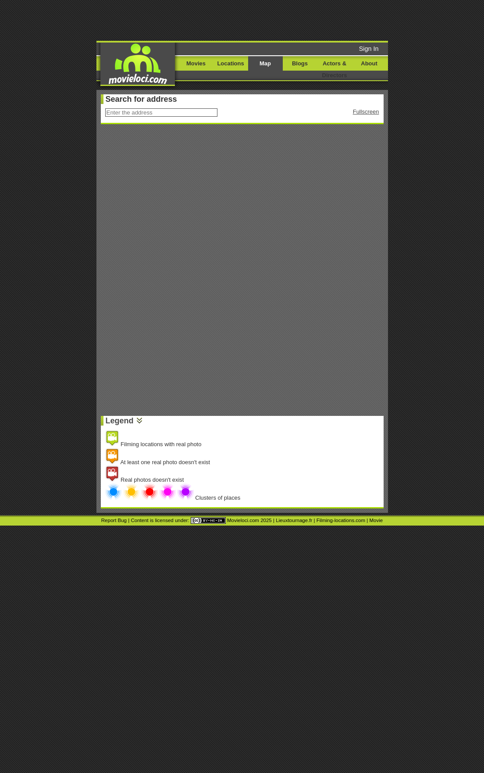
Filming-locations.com (341, 520)
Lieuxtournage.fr (294, 520)
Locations (230, 63)
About (369, 63)
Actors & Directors (334, 69)
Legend (120, 420)
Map (265, 63)
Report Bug (114, 520)
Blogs (300, 63)
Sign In (369, 48)
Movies (196, 63)
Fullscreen (366, 111)
